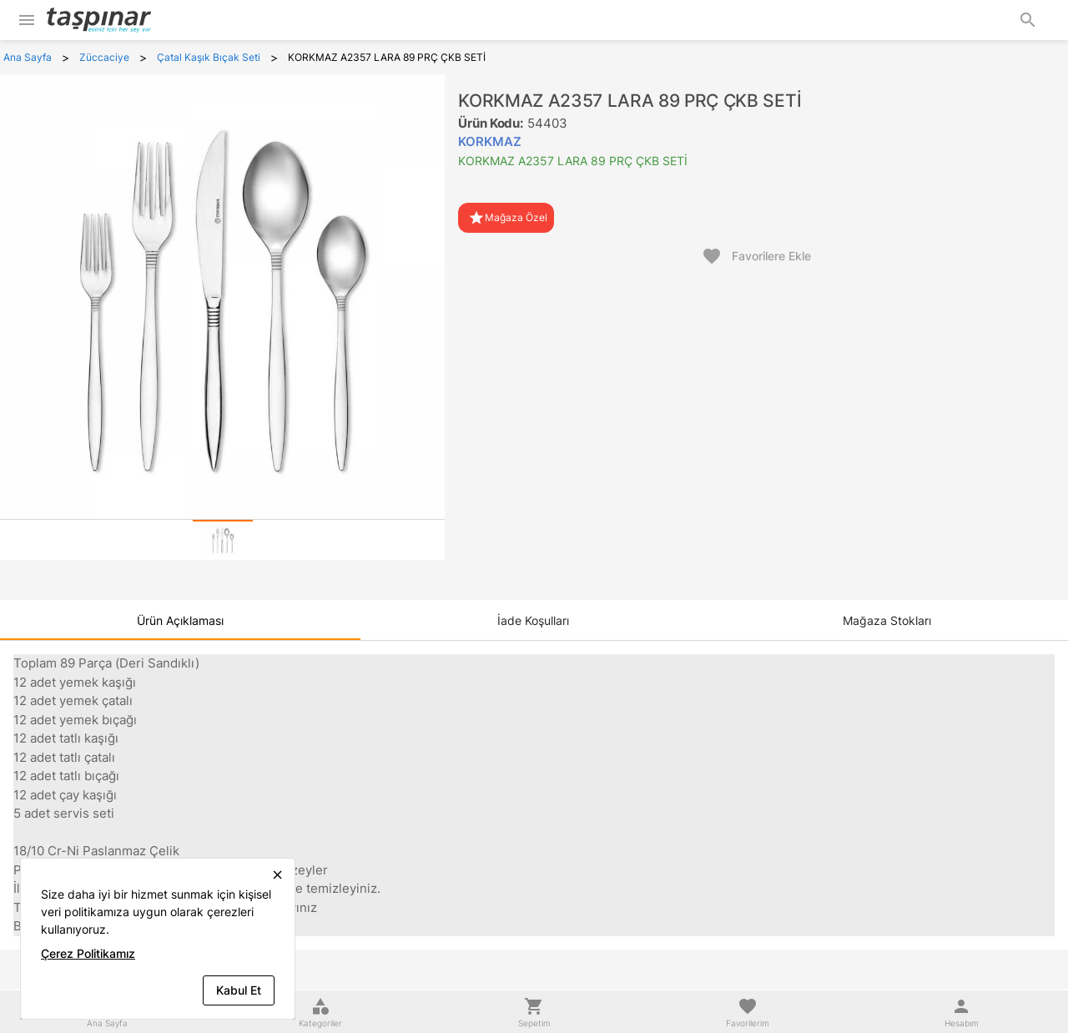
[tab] (223, 540)
